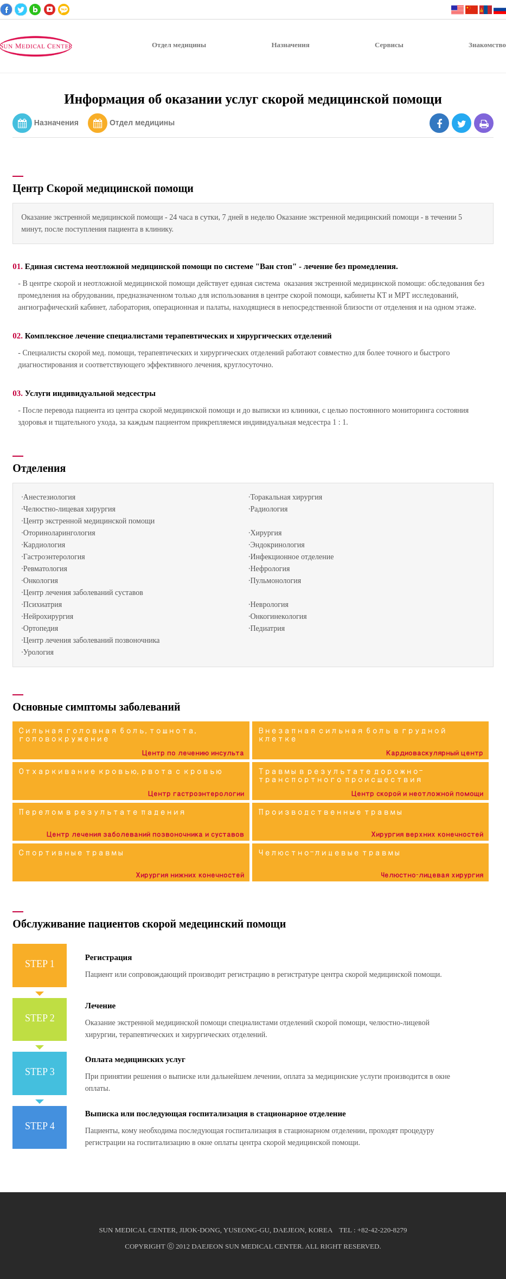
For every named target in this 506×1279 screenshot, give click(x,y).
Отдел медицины (142, 122)
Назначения (56, 122)
